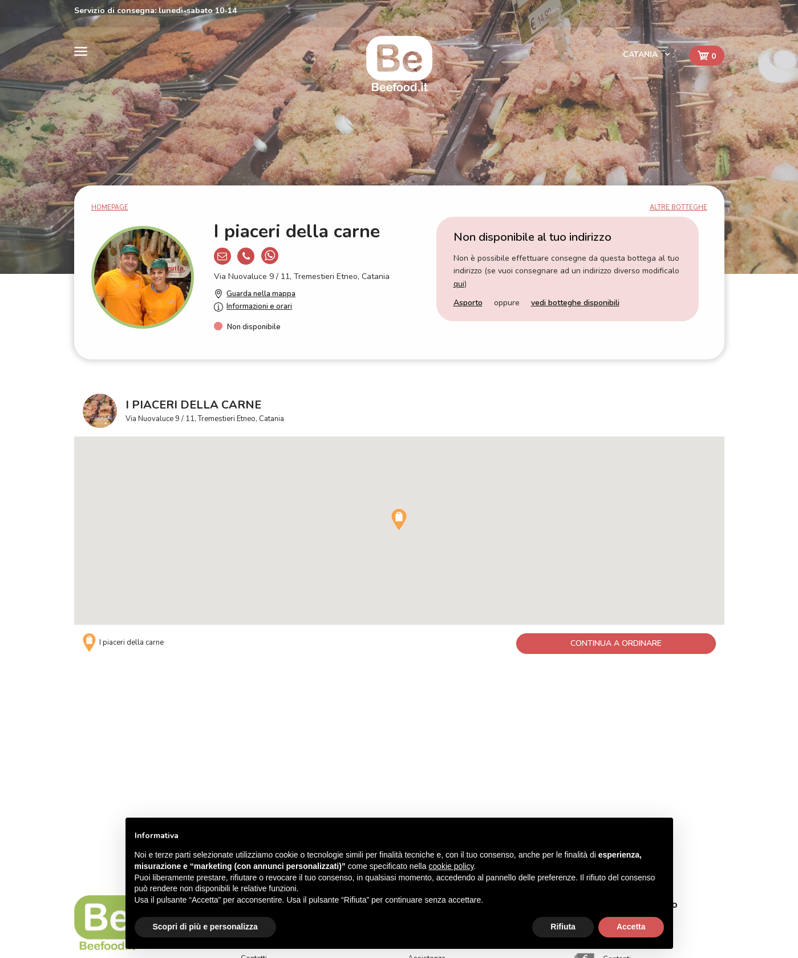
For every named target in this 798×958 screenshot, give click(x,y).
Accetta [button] (631, 926)
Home (251, 756)
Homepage (109, 207)
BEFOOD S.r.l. (99, 801)
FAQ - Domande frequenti (452, 771)
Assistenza (426, 786)
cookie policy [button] (450, 866)
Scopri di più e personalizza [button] (205, 926)
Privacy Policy (431, 802)
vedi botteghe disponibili (575, 302)
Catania (641, 54)
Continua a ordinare (616, 643)
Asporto (468, 302)
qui (458, 283)
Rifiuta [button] (563, 926)
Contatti (254, 786)
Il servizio (257, 771)
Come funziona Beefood (449, 756)
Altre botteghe (678, 207)
